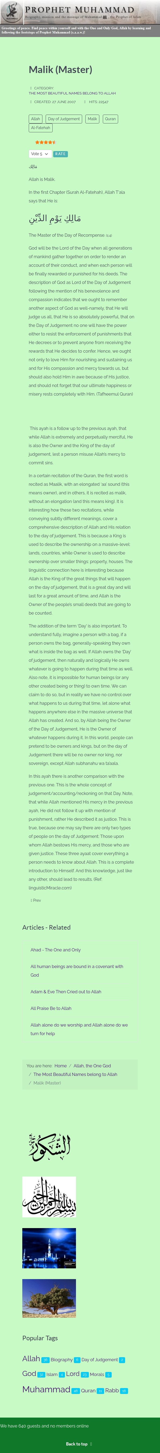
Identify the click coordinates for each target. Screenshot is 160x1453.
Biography (62, 1359)
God (29, 1373)
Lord (72, 1374)
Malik (92, 119)
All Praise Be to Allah (51, 1008)
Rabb (112, 1390)
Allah (35, 119)
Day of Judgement (64, 119)
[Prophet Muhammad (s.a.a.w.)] (80, 18)
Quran (110, 119)
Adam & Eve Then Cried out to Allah (66, 991)
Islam (51, 1374)
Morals (97, 1374)
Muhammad (46, 1389)
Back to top (80, 1443)
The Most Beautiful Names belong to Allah (72, 93)
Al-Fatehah (40, 128)
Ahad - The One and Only (56, 949)
